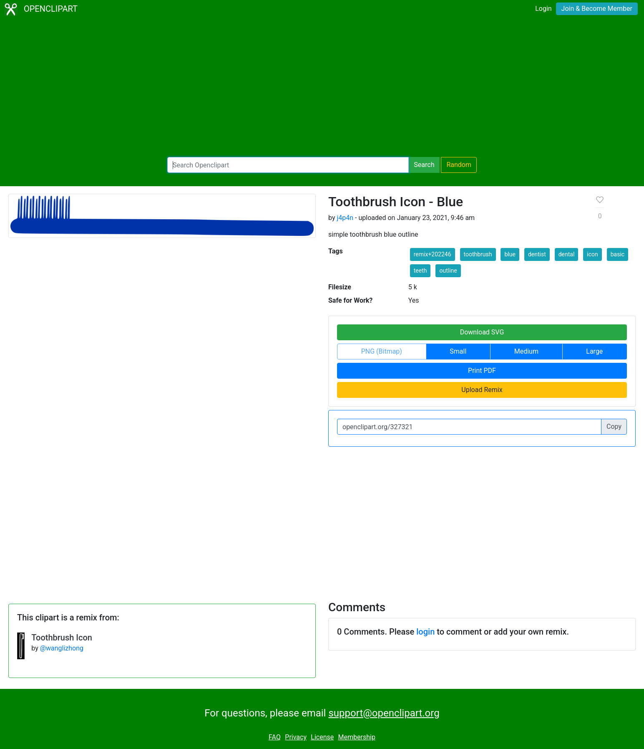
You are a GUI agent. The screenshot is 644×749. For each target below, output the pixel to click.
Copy (613, 426)
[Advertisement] (322, 87)
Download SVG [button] (482, 332)
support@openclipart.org (383, 713)
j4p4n (345, 218)
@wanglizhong (61, 648)
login (425, 632)
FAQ (275, 737)
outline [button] (448, 270)
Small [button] (458, 351)
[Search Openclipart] (288, 165)
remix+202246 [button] (432, 254)
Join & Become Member (596, 9)
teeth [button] (420, 270)
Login (543, 9)
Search (424, 165)
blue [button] (509, 254)
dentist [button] (537, 254)
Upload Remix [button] (481, 390)
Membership (356, 737)
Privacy (296, 737)
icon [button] (592, 254)
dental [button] (566, 254)
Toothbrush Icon (61, 638)
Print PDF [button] (482, 370)
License (322, 737)
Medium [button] (526, 351)
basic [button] (617, 254)
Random (458, 165)
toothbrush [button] (478, 254)
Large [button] (594, 351)
